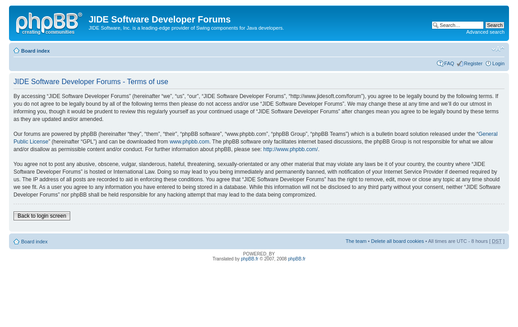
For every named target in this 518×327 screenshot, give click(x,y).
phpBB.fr (249, 258)
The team (356, 241)
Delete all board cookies (397, 241)
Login (498, 63)
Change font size (497, 49)
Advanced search (485, 32)
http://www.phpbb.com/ (290, 149)
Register (473, 63)
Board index (35, 51)
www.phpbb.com (189, 142)
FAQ (449, 63)
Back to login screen (42, 216)
